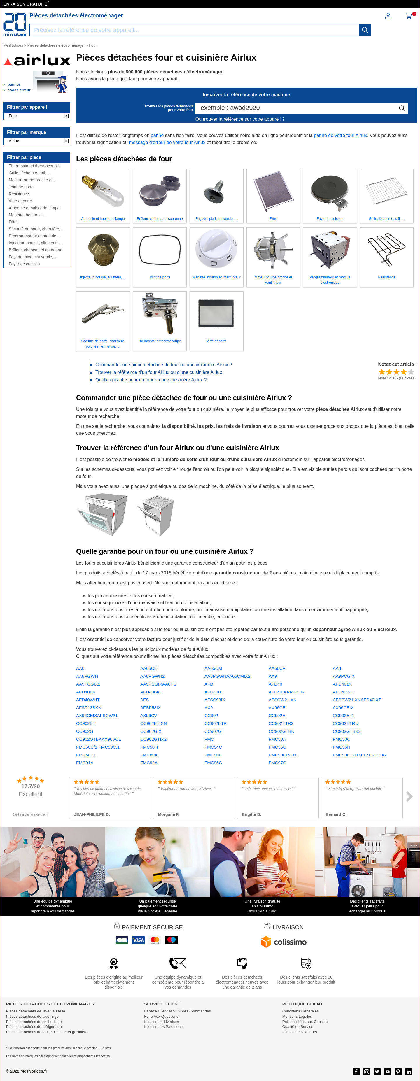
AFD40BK (86, 691)
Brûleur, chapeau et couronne (35, 250)
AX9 (208, 707)
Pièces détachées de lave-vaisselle (35, 1011)
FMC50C (341, 739)
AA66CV (277, 668)
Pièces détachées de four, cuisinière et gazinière (47, 1032)
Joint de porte (21, 187)
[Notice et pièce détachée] (15, 24)
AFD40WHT (88, 699)
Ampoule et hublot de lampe (34, 208)
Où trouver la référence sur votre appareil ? (240, 119)
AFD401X (342, 683)
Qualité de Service (297, 1026)
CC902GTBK (281, 731)
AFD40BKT (151, 691)
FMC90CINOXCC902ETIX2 (360, 754)
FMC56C (277, 746)
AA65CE (148, 668)
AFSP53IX (150, 707)
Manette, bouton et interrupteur (26, 215)
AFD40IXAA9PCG (286, 691)
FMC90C (213, 754)
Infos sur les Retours (299, 1032)
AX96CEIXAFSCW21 (97, 715)
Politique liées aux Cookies (305, 1021)
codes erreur (19, 90)
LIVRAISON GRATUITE (25, 4)
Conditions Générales (300, 1011)
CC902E (277, 715)
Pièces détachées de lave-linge (32, 1016)
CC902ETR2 (281, 723)
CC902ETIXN (153, 723)
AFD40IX (213, 691)
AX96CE (277, 707)
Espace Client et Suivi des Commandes (177, 1011)
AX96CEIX (343, 707)
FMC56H (341, 746)
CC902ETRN (345, 723)
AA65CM (213, 668)
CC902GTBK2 (347, 731)
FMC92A (149, 762)
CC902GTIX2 (153, 739)
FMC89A (149, 754)
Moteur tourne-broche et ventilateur (30, 180)
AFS (144, 699)
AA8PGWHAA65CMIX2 (227, 676)
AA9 (273, 676)
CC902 (211, 715)
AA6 (80, 668)
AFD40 (275, 683)
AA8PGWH (87, 676)
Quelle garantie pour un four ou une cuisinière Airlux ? (151, 379)
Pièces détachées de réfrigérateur (34, 1026)
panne (157, 135)
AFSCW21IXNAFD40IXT (357, 699)
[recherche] (365, 30)
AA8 (337, 668)
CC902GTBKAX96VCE (98, 739)
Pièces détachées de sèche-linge (34, 1021)
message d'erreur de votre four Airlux (167, 142)
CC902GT (214, 731)
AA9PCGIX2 (88, 683)
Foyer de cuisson (24, 264)
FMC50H (149, 746)
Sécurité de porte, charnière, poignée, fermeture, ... (34, 229)
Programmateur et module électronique (32, 236)
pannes (14, 84)
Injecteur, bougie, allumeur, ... (35, 243)
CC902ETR (215, 723)
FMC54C (213, 746)
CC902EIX (343, 715)
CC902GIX (151, 731)
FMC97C (277, 762)
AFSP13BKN (89, 707)
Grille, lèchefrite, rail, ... (29, 173)
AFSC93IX (214, 699)
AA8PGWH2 (152, 676)
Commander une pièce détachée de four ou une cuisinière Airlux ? (163, 364)
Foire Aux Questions (161, 1016)
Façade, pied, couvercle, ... (33, 257)
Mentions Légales (297, 1016)
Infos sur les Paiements (163, 1026)
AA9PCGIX (344, 676)
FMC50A (277, 739)
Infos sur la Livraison (161, 1021)
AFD (208, 683)
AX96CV (148, 715)
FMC (209, 739)
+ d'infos (105, 1048)
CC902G (84, 731)
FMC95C (213, 762)
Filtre (13, 222)
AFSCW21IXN (283, 699)
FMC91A (84, 762)
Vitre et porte (20, 201)
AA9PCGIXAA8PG (158, 683)
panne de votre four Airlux (340, 135)
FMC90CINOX (283, 754)
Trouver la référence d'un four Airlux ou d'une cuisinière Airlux (158, 372)
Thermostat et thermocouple (34, 166)
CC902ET (85, 723)
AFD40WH (343, 691)
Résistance (19, 194)
